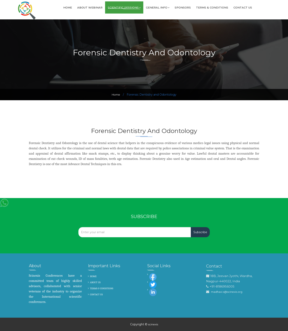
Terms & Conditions (212, 7)
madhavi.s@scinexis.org (226, 292)
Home (67, 7)
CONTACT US (96, 294)
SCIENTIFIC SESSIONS (124, 7)
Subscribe (200, 232)
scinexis (152, 324)
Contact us (242, 7)
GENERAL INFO (157, 7)
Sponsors (183, 7)
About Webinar (89, 7)
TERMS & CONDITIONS (101, 288)
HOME (93, 276)
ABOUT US (95, 282)
